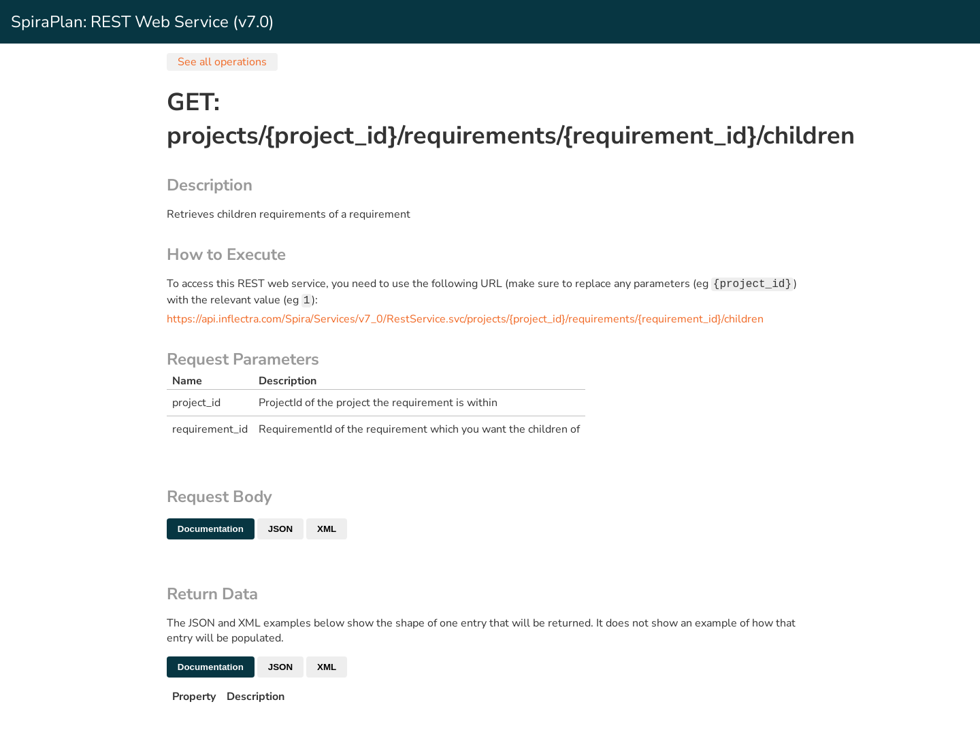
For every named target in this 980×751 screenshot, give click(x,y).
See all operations (222, 61)
